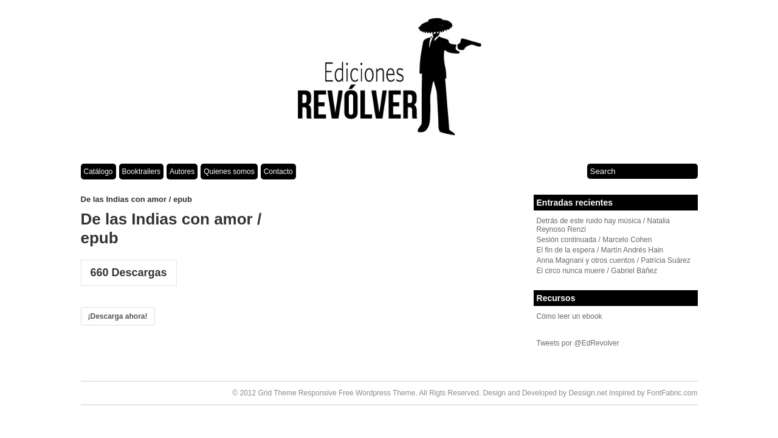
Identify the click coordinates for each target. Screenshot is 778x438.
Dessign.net (587, 393)
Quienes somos (229, 171)
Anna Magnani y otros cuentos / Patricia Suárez (613, 260)
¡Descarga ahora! (118, 316)
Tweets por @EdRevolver (578, 343)
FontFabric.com (672, 393)
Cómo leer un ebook (569, 316)
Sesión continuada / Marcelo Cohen (594, 239)
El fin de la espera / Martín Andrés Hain (600, 250)
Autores (182, 171)
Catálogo (98, 171)
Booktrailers (141, 171)
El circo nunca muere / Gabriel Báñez (597, 270)
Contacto (278, 171)
